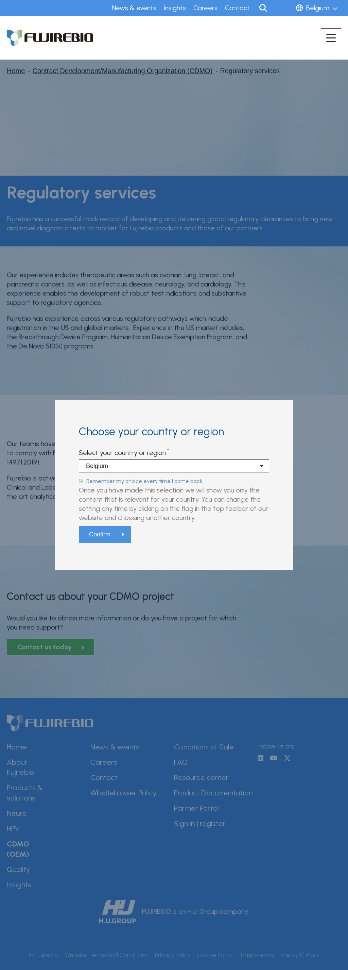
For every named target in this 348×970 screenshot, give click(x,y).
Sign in (283, 8)
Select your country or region (122, 453)
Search (263, 8)
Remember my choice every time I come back (144, 481)
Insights (174, 8)
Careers (205, 8)
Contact (237, 8)
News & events (134, 8)
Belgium (317, 8)
